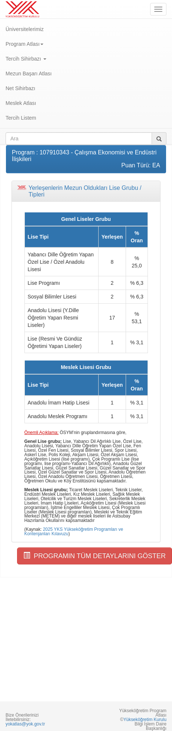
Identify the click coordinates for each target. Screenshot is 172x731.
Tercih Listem (21, 118)
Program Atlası (24, 44)
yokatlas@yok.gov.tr (25, 724)
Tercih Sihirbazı (26, 59)
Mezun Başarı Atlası (29, 73)
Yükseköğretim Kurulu (144, 719)
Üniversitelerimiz (25, 29)
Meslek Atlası (21, 103)
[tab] (86, 191)
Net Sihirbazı (20, 88)
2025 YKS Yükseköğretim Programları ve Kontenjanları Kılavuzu (73, 531)
